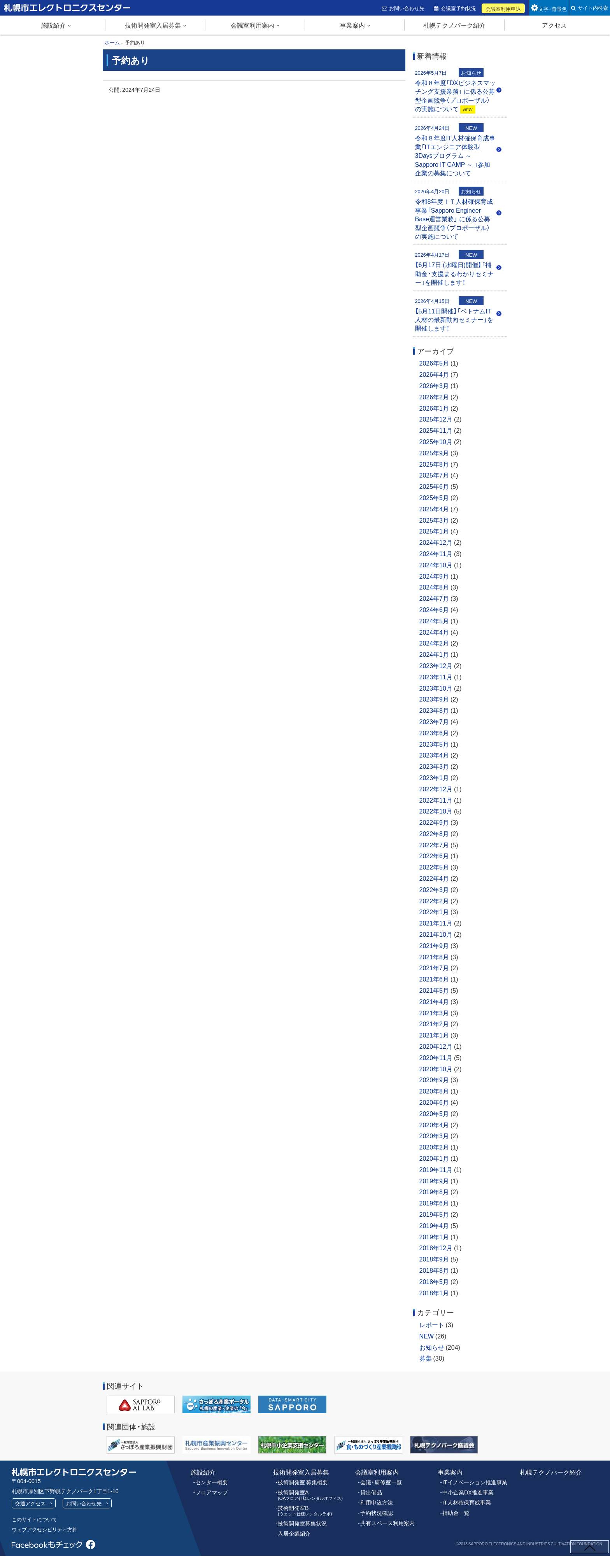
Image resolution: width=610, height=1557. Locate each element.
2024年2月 (434, 642)
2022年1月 (434, 911)
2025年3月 (434, 520)
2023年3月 (434, 766)
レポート (431, 1324)
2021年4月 (434, 1001)
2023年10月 (435, 688)
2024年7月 (434, 598)
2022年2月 (434, 900)
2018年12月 (435, 1247)
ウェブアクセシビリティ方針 (47, 1530)
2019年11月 (435, 1169)
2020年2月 (434, 1146)
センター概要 (210, 1481)
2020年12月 (435, 1046)
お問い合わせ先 (408, 8)
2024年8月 (434, 586)
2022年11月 (435, 800)
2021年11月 (435, 922)
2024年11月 (435, 553)
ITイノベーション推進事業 (472, 1481)
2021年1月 (434, 1034)
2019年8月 (434, 1191)
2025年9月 (434, 452)
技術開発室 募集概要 (301, 1481)
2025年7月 (434, 474)
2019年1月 (434, 1236)
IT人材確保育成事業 (464, 1500)
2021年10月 (435, 934)
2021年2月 (434, 1023)
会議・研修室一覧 (379, 1481)
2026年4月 (434, 374)
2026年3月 (434, 385)
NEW (426, 1335)
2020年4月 (434, 1124)
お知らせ (431, 1347)
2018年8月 (434, 1270)
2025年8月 (434, 464)
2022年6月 (434, 855)
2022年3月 (434, 889)
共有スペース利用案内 (385, 1519)
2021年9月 (434, 945)
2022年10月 (435, 810)
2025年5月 (434, 497)
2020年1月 (434, 1158)
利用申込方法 (375, 1500)
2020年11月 (435, 1057)
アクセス (554, 25)
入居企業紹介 (293, 1529)
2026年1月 (434, 408)
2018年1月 (434, 1292)
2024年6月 (434, 609)
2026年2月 (434, 396)
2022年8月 (434, 833)
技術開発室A (307, 1492)
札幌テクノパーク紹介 (454, 25)
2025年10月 (435, 441)
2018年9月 (434, 1258)
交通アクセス (31, 1503)
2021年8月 (434, 956)
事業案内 (352, 25)
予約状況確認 (375, 1509)
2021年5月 (434, 990)
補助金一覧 (455, 1509)
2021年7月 (434, 967)
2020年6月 (434, 1102)
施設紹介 (53, 25)
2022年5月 (434, 866)
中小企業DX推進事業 (466, 1490)
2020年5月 (434, 1113)
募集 (425, 1358)
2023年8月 (434, 710)
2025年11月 (435, 430)
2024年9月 (434, 576)
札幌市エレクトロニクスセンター (50, 15)
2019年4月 (434, 1225)
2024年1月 (434, 654)
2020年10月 (435, 1068)
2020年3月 (434, 1135)
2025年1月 (434, 530)
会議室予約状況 (459, 8)
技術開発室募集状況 (300, 1520)
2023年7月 (434, 721)
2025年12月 (435, 418)
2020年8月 (434, 1090)
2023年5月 (434, 744)
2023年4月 (434, 754)
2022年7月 (434, 844)
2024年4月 (434, 632)
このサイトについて (36, 1519)
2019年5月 (434, 1214)
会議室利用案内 (252, 25)
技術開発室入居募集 (153, 25)
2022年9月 (434, 822)
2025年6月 (434, 486)
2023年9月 (434, 698)
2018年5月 (434, 1281)
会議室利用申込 (504, 8)
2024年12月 (435, 542)
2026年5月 (434, 362)
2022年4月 (434, 878)
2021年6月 (434, 978)
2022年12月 (435, 788)
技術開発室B (302, 1507)
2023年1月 (434, 777)
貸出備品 (370, 1490)
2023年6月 (434, 732)
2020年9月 (434, 1079)
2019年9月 (434, 1180)
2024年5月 (434, 620)
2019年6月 (434, 1202)
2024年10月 (435, 564)
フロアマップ (210, 1490)
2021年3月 (434, 1012)
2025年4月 (434, 508)
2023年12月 (435, 665)
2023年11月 (435, 676)
